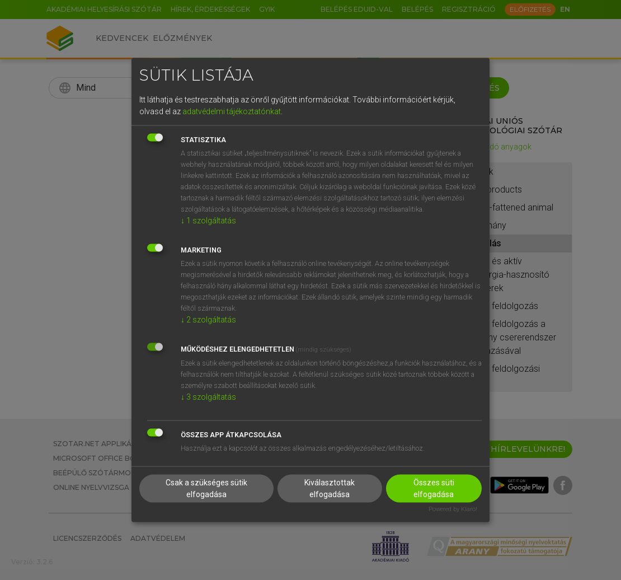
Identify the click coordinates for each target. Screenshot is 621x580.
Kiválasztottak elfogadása (329, 488)
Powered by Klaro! (453, 509)
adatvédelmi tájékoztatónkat (231, 110)
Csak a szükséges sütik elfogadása (206, 488)
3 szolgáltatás (208, 396)
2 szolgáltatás (208, 319)
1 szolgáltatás (208, 220)
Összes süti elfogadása (433, 488)
